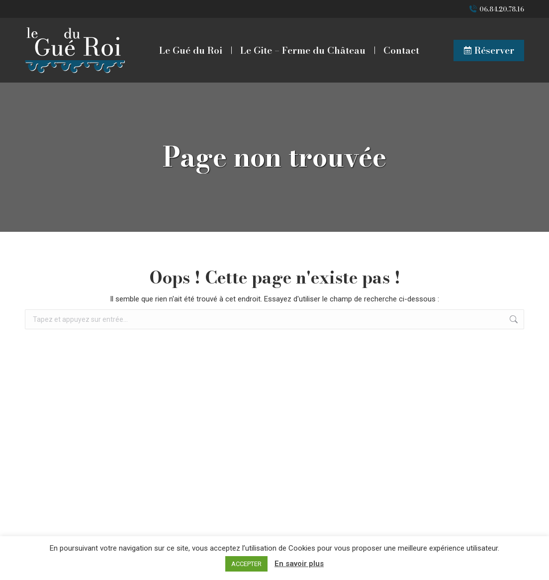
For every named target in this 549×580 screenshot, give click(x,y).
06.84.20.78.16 (501, 9)
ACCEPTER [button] (246, 564)
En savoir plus (299, 563)
